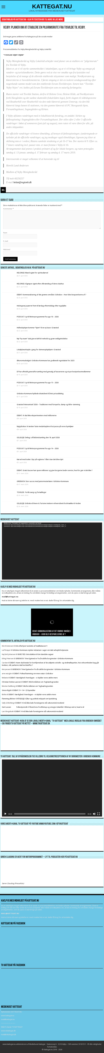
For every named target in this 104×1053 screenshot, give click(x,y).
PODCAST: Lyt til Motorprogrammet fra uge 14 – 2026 (37, 448)
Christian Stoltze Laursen (11, 682)
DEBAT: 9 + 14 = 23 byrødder (24, 690)
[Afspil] (5, 814)
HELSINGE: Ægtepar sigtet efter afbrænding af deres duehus (40, 284)
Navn (5, 233)
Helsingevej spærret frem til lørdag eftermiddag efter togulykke (41, 306)
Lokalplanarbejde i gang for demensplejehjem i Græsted (39, 350)
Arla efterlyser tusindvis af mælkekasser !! (31, 646)
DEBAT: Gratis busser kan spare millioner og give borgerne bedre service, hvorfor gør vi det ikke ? (54, 470)
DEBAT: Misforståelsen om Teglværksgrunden (40, 682)
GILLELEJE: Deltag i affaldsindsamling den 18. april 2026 (38, 437)
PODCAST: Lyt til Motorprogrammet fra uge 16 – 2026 (37, 317)
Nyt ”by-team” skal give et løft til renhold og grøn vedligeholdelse (42, 339)
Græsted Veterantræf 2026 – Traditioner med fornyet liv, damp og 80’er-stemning (48, 404)
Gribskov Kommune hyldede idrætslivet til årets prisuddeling (40, 394)
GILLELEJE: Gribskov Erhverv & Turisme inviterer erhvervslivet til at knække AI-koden (49, 503)
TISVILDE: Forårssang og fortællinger (31, 492)
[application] (52, 551)
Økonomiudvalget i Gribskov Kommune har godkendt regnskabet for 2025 (45, 361)
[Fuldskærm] (98, 814)
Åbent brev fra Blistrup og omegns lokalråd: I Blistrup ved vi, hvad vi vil (56, 707)
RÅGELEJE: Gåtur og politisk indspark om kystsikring (37, 699)
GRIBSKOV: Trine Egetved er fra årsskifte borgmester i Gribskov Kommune (44, 658)
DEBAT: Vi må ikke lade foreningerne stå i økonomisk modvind (40, 703)
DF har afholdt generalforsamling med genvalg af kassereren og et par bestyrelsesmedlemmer (54, 372)
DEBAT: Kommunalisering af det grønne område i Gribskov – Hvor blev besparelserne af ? (51, 295)
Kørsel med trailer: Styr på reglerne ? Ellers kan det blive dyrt (40, 459)
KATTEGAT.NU (52, 6)
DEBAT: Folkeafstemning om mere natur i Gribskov (33, 674)
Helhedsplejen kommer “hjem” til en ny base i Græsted (38, 328)
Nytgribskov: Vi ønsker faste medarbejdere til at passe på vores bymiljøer (45, 426)
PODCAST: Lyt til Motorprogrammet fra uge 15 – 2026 (37, 383)
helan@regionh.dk (22, 182)
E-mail (5, 241)
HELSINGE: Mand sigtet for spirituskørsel (32, 273)
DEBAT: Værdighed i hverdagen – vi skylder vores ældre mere (34, 678)
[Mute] (94, 814)
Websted (6, 249)
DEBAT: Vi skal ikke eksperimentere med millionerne (36, 415)
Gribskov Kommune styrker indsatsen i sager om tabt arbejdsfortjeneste (40, 650)
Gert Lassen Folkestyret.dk (14, 707)
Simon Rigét (6, 690)
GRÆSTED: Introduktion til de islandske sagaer (35, 654)
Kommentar (8, 209)
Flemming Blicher (8, 699)
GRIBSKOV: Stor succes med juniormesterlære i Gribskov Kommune (43, 481)
